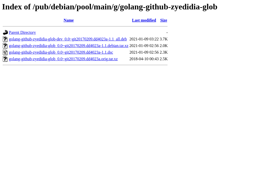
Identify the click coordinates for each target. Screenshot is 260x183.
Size (163, 20)
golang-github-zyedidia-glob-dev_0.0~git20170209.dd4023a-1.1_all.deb (68, 39)
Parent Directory (22, 32)
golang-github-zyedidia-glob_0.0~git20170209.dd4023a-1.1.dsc (61, 52)
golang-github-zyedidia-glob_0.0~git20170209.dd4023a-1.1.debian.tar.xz (68, 45)
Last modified (144, 20)
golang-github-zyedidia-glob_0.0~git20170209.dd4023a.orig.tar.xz (63, 59)
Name (68, 20)
